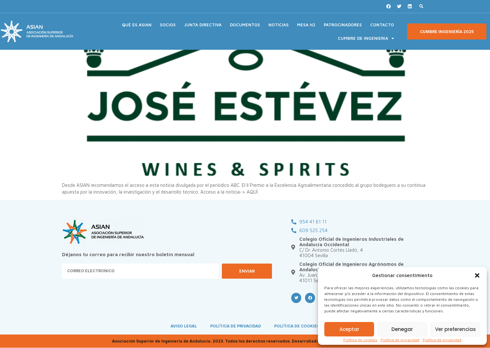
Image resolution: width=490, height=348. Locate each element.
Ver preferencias (455, 329)
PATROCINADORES (343, 24)
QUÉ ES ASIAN (137, 24)
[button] (477, 275)
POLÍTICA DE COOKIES (297, 326)
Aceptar (349, 329)
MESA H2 (306, 24)
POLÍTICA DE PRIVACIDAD (235, 326)
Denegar (402, 329)
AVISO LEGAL (183, 326)
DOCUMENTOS (245, 24)
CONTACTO (382, 24)
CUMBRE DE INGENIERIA (366, 38)
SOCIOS (168, 24)
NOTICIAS (278, 24)
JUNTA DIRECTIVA (203, 24)
